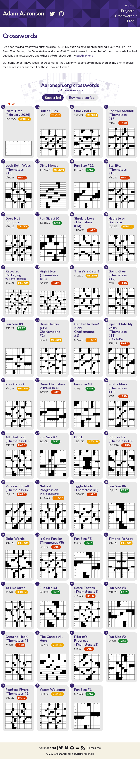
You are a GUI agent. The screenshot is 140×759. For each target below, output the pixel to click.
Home (129, 6)
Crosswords (124, 16)
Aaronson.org (47, 748)
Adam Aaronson (23, 13)
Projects (127, 11)
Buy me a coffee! (82, 97)
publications (84, 56)
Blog (130, 21)
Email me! (95, 748)
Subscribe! (53, 97)
